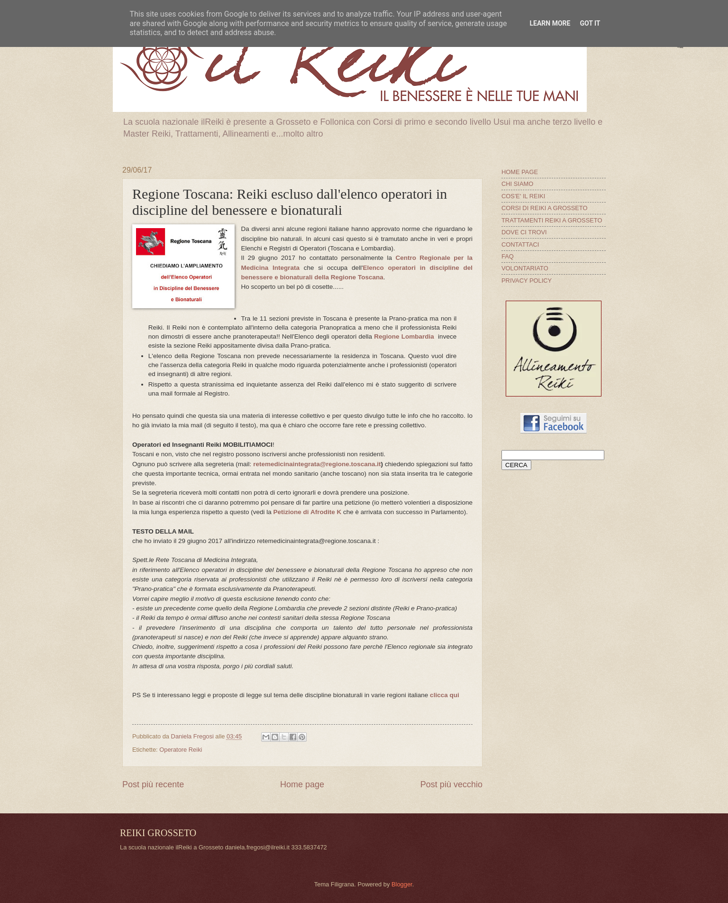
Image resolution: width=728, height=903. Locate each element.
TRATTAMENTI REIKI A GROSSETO (551, 220)
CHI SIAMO (517, 183)
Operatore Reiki (180, 749)
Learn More (549, 23)
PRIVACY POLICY (526, 280)
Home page (302, 784)
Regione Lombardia (404, 336)
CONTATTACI (520, 244)
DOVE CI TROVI (524, 232)
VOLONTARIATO (524, 268)
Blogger (401, 884)
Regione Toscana (357, 277)
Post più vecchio (451, 784)
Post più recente (153, 784)
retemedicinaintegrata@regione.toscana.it (317, 464)
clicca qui (444, 695)
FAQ (507, 256)
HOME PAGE (519, 171)
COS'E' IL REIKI (523, 196)
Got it (590, 23)
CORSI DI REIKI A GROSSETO (544, 208)
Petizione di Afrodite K (307, 512)
